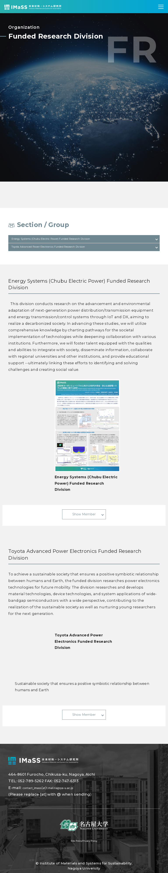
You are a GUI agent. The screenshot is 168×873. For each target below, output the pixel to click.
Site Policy (71, 850)
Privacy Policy (93, 850)
